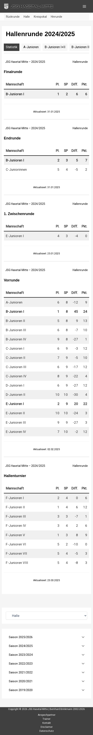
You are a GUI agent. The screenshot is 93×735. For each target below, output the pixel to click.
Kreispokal (40, 16)
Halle (27, 16)
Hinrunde (56, 16)
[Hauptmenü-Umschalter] (84, 6)
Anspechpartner (46, 715)
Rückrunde (13, 16)
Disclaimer (47, 727)
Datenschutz (46, 731)
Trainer (46, 719)
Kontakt (46, 723)
